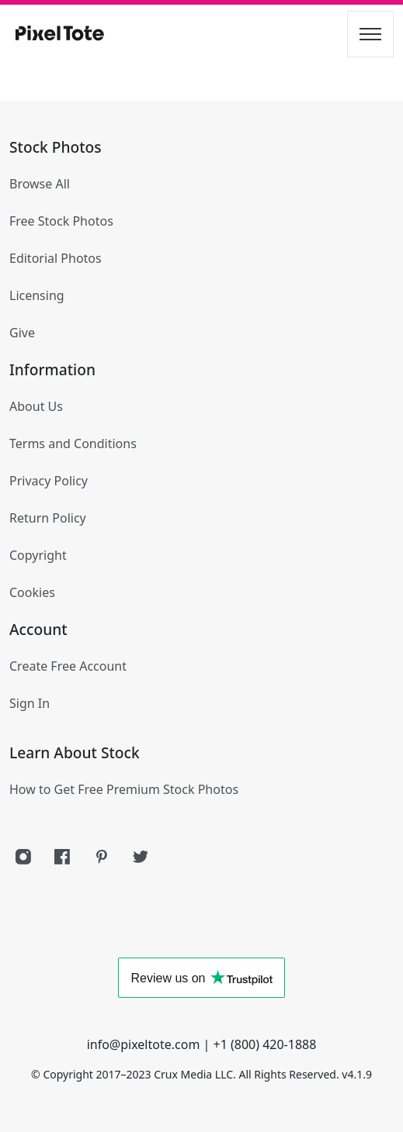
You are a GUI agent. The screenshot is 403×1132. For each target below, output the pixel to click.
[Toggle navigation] (370, 34)
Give (22, 332)
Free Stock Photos (61, 221)
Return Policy (47, 517)
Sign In (29, 703)
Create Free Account (68, 666)
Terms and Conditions (73, 443)
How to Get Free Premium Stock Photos (123, 789)
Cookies (32, 592)
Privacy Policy (48, 480)
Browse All (39, 183)
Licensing (36, 295)
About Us (36, 406)
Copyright (38, 555)
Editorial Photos (55, 258)
